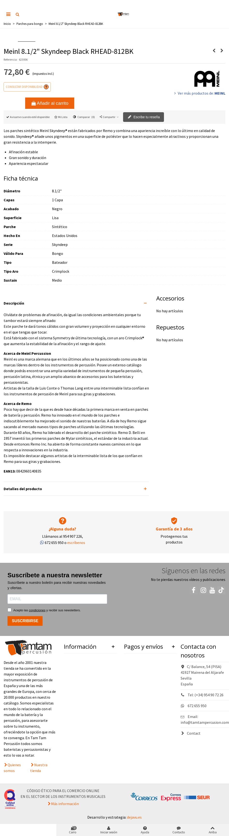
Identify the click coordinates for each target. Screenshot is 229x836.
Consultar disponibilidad (24, 87)
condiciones (37, 610)
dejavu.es (134, 817)
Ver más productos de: (199, 93)
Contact (190, 733)
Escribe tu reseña (144, 117)
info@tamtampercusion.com (205, 722)
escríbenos (76, 542)
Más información (65, 803)
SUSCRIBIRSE (25, 621)
